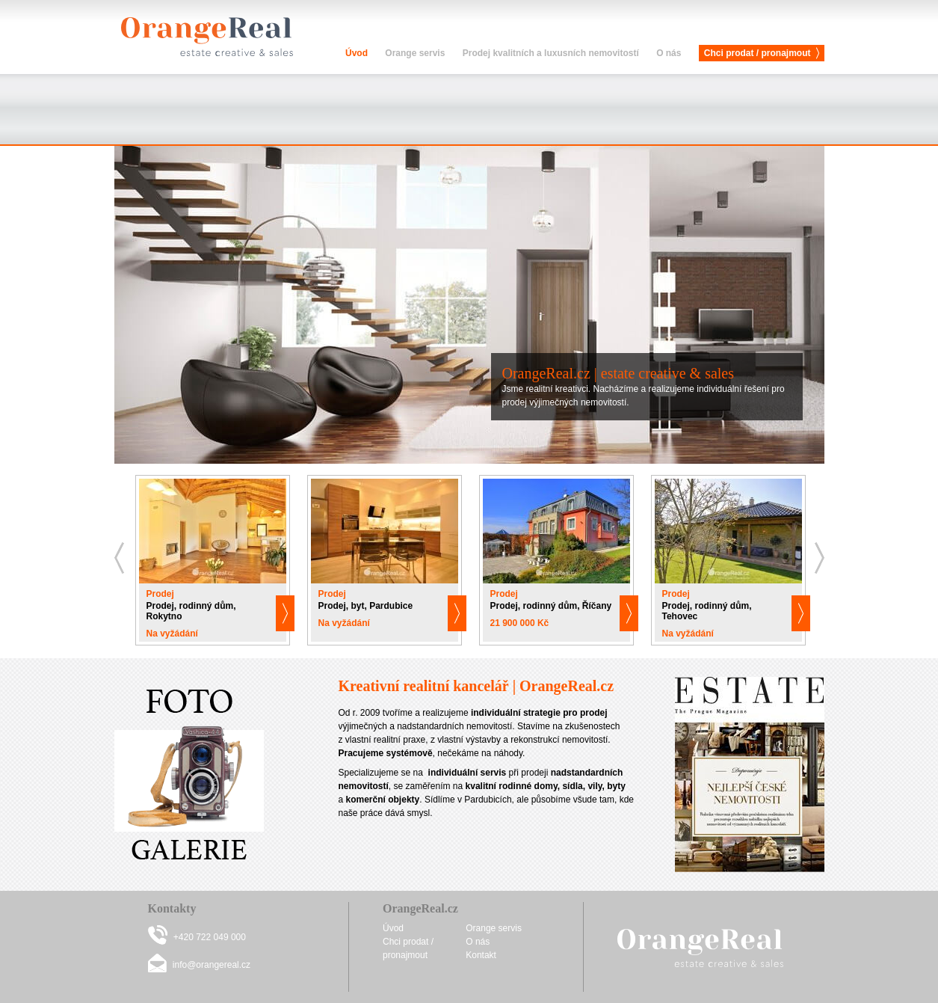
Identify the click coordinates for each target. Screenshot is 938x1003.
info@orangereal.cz (211, 965)
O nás (668, 53)
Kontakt (481, 955)
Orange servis (415, 53)
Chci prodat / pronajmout (757, 53)
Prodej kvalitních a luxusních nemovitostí (551, 53)
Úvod (356, 53)
